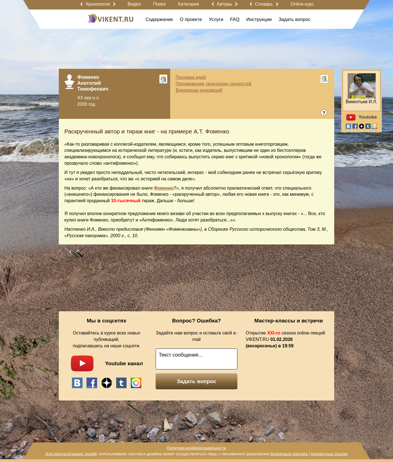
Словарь (264, 4)
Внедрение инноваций (199, 90)
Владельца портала (288, 454)
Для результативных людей (71, 454)
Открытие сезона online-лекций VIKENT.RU (285, 339)
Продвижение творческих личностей (213, 83)
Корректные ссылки (329, 454)
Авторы (224, 4)
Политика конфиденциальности (196, 448)
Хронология (97, 4)
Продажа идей (191, 77)
